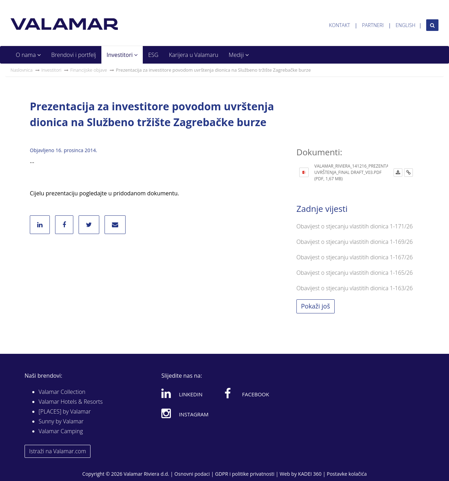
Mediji (239, 55)
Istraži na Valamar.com (57, 451)
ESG (153, 55)
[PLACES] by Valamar (65, 411)
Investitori (122, 55)
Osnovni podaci (192, 473)
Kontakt (339, 25)
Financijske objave (88, 70)
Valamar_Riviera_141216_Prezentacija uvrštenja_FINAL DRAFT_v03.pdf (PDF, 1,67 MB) (355, 172)
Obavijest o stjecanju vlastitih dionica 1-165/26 (354, 273)
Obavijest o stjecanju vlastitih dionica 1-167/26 (354, 257)
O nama (28, 55)
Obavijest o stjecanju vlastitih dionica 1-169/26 (354, 242)
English (405, 25)
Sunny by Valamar (61, 421)
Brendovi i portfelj (73, 55)
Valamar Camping (61, 431)
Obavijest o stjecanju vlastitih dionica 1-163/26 (354, 288)
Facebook (246, 393)
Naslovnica (22, 70)
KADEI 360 (310, 473)
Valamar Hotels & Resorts (71, 401)
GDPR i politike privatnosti (244, 473)
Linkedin (181, 393)
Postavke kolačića (347, 473)
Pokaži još (315, 306)
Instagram (185, 413)
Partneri (373, 25)
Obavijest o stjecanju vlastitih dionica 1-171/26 (354, 226)
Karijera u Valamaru (194, 55)
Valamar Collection (62, 392)
